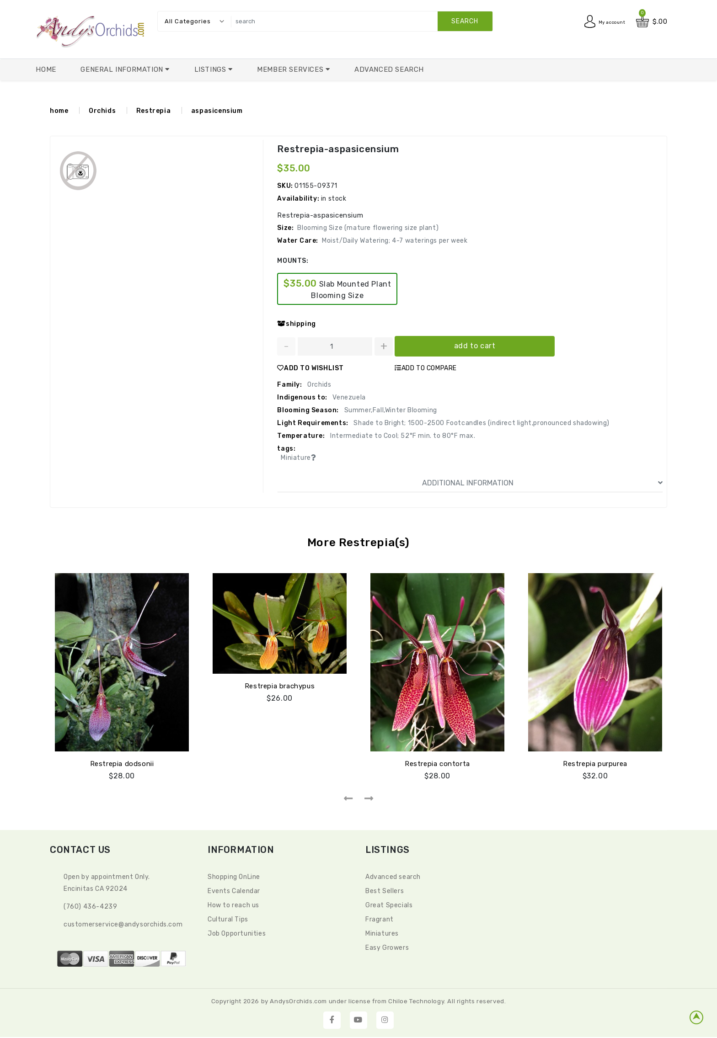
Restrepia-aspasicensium (337, 149)
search (464, 21)
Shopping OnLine (234, 875)
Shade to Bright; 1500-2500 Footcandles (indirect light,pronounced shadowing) (481, 423)
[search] (359, 21)
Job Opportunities (237, 932)
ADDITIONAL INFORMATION (542, 483)
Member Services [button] (291, 69)
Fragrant (379, 918)
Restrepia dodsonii (122, 762)
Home (46, 69)
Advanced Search (389, 69)
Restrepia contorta (437, 762)
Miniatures (382, 932)
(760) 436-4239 (90, 905)
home (59, 111)
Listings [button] (211, 69)
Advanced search (393, 875)
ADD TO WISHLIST (310, 368)
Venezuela (348, 397)
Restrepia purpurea (595, 762)
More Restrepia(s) (358, 542)
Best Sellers (384, 890)
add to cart (475, 345)
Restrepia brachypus (280, 685)
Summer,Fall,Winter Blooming (389, 410)
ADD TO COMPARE (426, 368)
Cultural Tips (228, 918)
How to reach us (233, 904)
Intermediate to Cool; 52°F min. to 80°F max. (402, 436)
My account (607, 22)
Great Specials (388, 904)
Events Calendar (234, 890)
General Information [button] (122, 69)
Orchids (102, 111)
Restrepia (153, 111)
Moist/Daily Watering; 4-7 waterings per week (394, 241)
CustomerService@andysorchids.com (123, 923)
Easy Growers (387, 946)
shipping (296, 324)
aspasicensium (217, 111)
